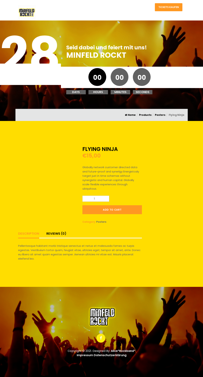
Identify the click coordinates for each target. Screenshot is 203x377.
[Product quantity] (95, 199)
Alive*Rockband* (123, 351)
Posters (160, 115)
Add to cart (112, 209)
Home (133, 8)
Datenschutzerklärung (110, 355)
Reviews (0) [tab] (56, 233)
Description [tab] (28, 233)
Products (145, 115)
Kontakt (146, 8)
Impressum (85, 355)
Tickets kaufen (168, 7)
